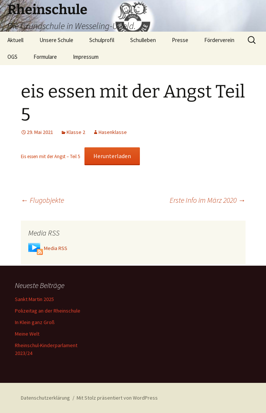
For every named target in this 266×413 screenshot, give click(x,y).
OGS (12, 56)
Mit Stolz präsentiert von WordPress (117, 397)
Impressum (86, 56)
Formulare (45, 56)
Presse (180, 40)
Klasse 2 (76, 132)
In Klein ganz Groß (35, 322)
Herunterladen (112, 156)
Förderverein (219, 40)
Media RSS (55, 248)
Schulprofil (101, 40)
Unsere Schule (56, 40)
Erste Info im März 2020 (208, 200)
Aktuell (15, 40)
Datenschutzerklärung (45, 397)
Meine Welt (27, 333)
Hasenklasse (113, 132)
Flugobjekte (42, 200)
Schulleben (143, 40)
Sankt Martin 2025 (34, 299)
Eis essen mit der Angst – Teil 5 (50, 156)
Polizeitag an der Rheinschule (47, 310)
